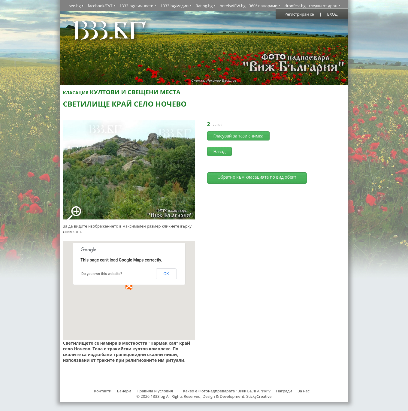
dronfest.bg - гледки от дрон (311, 5)
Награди (284, 391)
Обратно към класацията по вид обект (256, 177)
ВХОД (332, 14)
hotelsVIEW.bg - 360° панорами (249, 5)
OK (166, 273)
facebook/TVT (100, 5)
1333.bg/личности (136, 5)
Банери (124, 391)
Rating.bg (204, 5)
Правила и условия (155, 391)
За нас (304, 391)
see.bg (75, 5)
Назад (219, 151)
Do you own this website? (101, 274)
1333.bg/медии (174, 5)
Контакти (102, 391)
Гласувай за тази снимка (238, 136)
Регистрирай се (299, 14)
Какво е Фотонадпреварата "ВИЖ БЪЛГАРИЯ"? (226, 391)
